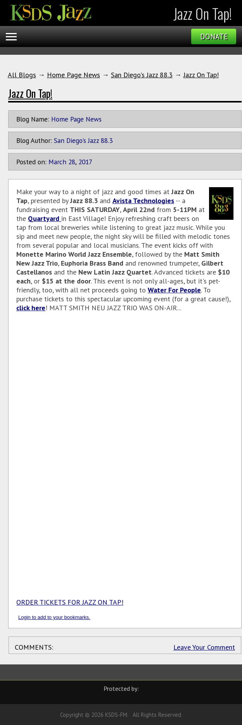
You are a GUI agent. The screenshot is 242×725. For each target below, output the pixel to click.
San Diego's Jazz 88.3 (142, 74)
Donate (214, 36)
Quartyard (44, 218)
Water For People (174, 289)
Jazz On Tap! (201, 74)
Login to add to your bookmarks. (54, 617)
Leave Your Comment (204, 647)
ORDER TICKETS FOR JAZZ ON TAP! (69, 602)
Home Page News (73, 74)
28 (71, 161)
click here (30, 307)
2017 (85, 161)
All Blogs (22, 74)
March (57, 161)
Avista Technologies (143, 200)
